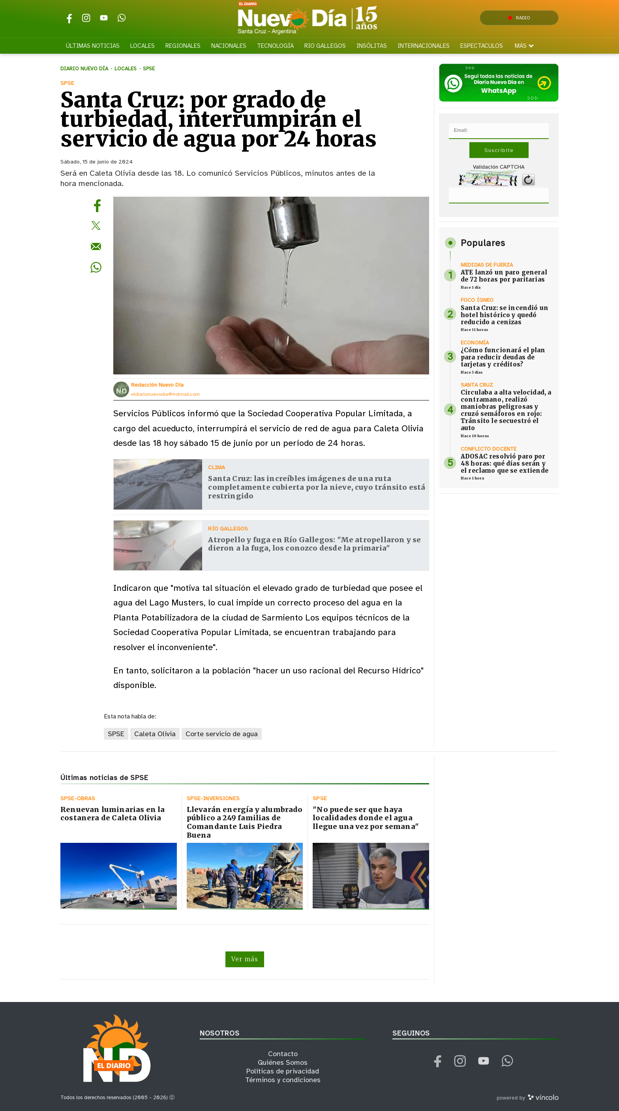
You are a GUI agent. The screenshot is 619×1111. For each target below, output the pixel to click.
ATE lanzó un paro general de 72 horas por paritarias (504, 276)
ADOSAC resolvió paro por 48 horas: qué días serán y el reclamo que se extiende (504, 463)
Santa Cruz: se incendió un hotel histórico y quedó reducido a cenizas (504, 315)
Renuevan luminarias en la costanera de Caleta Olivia (112, 814)
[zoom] (271, 285)
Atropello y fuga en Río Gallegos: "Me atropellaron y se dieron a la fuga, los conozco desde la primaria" (314, 544)
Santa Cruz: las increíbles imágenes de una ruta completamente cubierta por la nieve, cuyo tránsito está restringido (316, 487)
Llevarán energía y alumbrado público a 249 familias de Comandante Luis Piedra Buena (245, 822)
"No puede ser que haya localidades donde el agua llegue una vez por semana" (366, 818)
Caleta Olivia (155, 733)
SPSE (116, 733)
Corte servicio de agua (222, 733)
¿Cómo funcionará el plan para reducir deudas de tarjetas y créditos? (503, 357)
